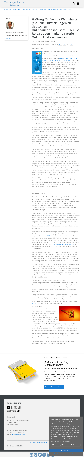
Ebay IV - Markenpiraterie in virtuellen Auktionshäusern (52, 9)
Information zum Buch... (54, 387)
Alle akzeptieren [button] (65, 450)
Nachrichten (17, 9)
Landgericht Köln (47, 236)
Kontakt (48, 442)
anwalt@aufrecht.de (18, 434)
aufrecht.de (36, 303)
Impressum (32, 442)
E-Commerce (27, 9)
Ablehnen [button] (74, 454)
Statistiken (65, 445)
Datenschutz (41, 442)
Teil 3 (71, 45)
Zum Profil (8, 38)
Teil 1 (60, 45)
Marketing (75, 445)
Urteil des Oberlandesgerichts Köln (63, 244)
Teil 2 (64, 45)
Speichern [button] (57, 454)
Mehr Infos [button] (66, 441)
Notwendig (56, 445)
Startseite (7, 9)
